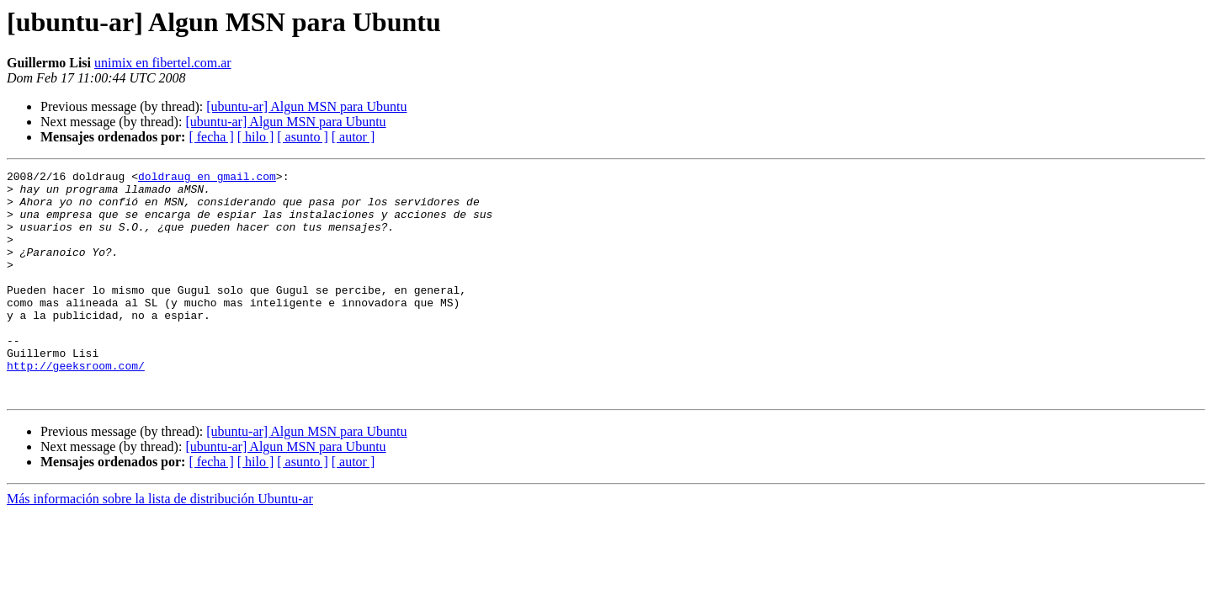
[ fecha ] (211, 137)
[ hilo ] (255, 137)
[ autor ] (353, 137)
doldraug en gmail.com (207, 178)
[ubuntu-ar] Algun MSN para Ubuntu (306, 106)
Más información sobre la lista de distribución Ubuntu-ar (160, 544)
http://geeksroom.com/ (76, 405)
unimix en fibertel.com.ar (162, 63)
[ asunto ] (302, 137)
